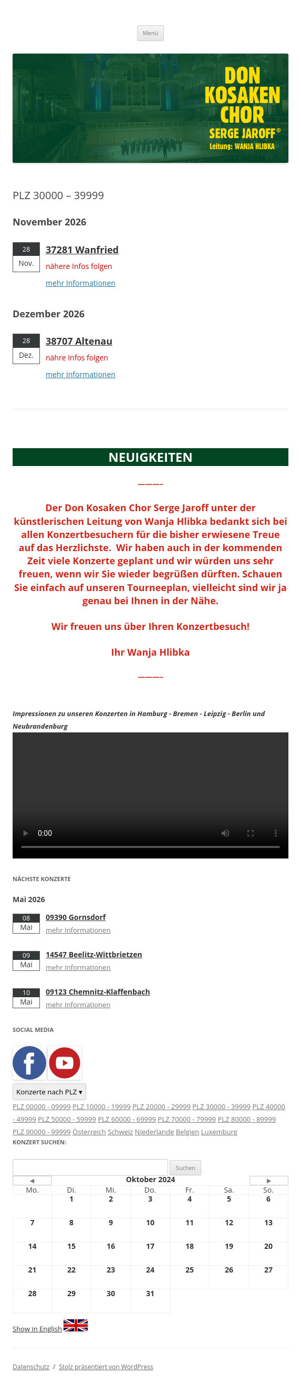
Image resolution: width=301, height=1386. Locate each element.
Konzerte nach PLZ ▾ (49, 1092)
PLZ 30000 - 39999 (221, 1106)
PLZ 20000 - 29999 (161, 1106)
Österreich (89, 1131)
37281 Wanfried (82, 249)
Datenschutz (31, 1366)
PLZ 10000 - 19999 (101, 1106)
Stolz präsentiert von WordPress (106, 1366)
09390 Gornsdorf (76, 917)
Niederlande (154, 1131)
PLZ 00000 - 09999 (42, 1106)
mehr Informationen (81, 283)
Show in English (37, 1328)
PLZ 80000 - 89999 (246, 1119)
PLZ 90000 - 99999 (42, 1131)
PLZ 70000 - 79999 (187, 1119)
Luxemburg (219, 1131)
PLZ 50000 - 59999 (67, 1119)
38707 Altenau (79, 341)
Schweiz (120, 1131)
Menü (151, 33)
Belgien (188, 1131)
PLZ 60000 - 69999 (127, 1119)
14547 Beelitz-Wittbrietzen (94, 954)
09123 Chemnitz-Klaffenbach (98, 992)
